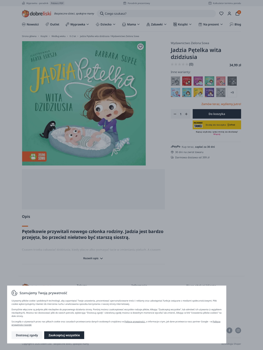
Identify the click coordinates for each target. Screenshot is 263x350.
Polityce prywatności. (135, 321)
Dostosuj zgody (27, 335)
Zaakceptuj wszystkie (64, 335)
